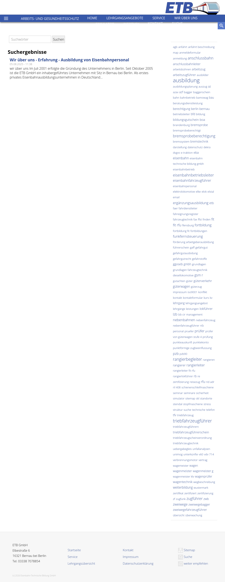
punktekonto (201, 342)
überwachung (193, 515)
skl (197, 398)
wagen (193, 465)
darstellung (180, 147)
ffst (200, 219)
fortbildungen (199, 231)
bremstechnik (199, 141)
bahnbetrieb (187, 97)
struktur (178, 410)
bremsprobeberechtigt (187, 130)
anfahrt (182, 47)
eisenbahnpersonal (185, 186)
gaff (192, 247)
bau (211, 97)
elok (204, 191)
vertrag (203, 460)
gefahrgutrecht (182, 259)
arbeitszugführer (184, 75)
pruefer (189, 331)
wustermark (201, 487)
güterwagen (181, 286)
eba (196, 152)
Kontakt (155, 23)
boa (202, 119)
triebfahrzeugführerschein (191, 432)
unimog (178, 454)
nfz (202, 325)
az (209, 86)
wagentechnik (183, 482)
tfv (174, 415)
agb (175, 47)
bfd (193, 114)
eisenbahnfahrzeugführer (192, 180)
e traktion (187, 153)
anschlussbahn (200, 58)
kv (211, 298)
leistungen (192, 309)
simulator (178, 398)
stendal (177, 404)
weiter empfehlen (193, 563)
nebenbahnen (184, 319)
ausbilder (203, 75)
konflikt (202, 292)
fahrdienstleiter (188, 208)
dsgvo (176, 153)
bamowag (202, 97)
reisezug (195, 382)
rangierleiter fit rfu (184, 370)
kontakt (177, 298)
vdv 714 (209, 454)
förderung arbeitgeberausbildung (193, 242)
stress (207, 404)
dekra (206, 147)
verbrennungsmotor (185, 460)
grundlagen (199, 264)
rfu (203, 381)
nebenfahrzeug (205, 320)
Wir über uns (186, 18)
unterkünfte (190, 454)
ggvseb (178, 264)
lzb (175, 314)
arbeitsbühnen (182, 69)
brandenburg (181, 125)
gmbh (187, 264)
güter (189, 281)
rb (195, 376)
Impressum (131, 557)
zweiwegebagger (199, 504)
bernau (204, 109)
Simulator (105, 24)
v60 (201, 454)
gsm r (198, 275)
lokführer (206, 308)
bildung (200, 114)
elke (198, 191)
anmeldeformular (190, 52)
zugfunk (181, 499)
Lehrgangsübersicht (81, 563)
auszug (202, 86)
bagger (188, 92)
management (194, 314)
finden (206, 219)
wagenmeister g (203, 471)
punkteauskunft (182, 342)
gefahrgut (201, 247)
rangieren (209, 360)
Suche (177, 23)
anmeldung (180, 58)
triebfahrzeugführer (192, 421)
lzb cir (182, 314)
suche (187, 410)
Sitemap (186, 550)
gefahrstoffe (199, 259)
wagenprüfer (203, 476)
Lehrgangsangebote (124, 18)
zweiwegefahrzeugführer (190, 509)
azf (181, 92)
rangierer (179, 365)
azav (175, 92)
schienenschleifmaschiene (198, 387)
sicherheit (202, 393)
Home (92, 18)
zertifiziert (190, 493)
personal (178, 331)
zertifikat (178, 493)
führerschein (181, 247)
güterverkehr (202, 281)
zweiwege (180, 504)
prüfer (200, 330)
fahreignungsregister (185, 214)
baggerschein (201, 92)
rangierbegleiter (187, 359)
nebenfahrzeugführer (186, 325)
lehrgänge (179, 309)
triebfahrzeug (185, 415)
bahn (176, 97)
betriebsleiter (181, 114)
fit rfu (177, 225)
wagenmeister (182, 471)
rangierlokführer (183, 376)
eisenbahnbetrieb (184, 169)
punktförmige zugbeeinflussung (192, 348)
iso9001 (192, 292)
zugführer (195, 498)
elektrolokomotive (184, 191)
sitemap (190, 398)
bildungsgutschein (186, 119)
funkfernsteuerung (188, 236)
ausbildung (186, 80)
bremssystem (181, 141)
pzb (176, 353)
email (176, 197)
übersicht (178, 515)
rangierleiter (196, 365)
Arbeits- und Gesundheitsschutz (50, 18)
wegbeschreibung (204, 482)
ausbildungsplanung (185, 86)
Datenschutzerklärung (138, 563)
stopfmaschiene (193, 404)
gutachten (179, 281)
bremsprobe (199, 125)
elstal (211, 191)
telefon (210, 410)
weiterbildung (183, 487)
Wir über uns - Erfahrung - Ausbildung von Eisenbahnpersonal (69, 59)
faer (175, 208)
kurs (206, 298)
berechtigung (181, 109)
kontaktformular (193, 298)
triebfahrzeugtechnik (185, 443)
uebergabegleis (182, 449)
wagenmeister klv (183, 476)
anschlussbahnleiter (187, 64)
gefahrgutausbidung (185, 253)
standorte (206, 398)
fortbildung (203, 225)
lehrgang (179, 303)
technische (198, 410)
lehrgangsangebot (197, 303)
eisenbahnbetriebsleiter (193, 175)
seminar (178, 393)
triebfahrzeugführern (186, 427)
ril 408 (177, 387)
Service (159, 18)
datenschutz (195, 147)
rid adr (210, 382)
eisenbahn (181, 158)
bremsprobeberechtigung (194, 135)
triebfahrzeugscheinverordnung (192, 438)
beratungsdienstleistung (188, 103)
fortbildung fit (181, 231)
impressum (180, 292)
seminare (189, 393)
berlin (194, 109)
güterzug (196, 286)
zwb (206, 499)
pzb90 (183, 354)
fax (195, 219)
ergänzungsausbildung (190, 202)
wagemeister (181, 465)
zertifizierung (205, 493)
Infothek (131, 24)
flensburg (188, 225)
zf (174, 499)
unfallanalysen (201, 449)
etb (211, 203)
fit (212, 219)
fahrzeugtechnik (183, 219)
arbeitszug (198, 69)
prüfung (208, 337)
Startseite (74, 550)
